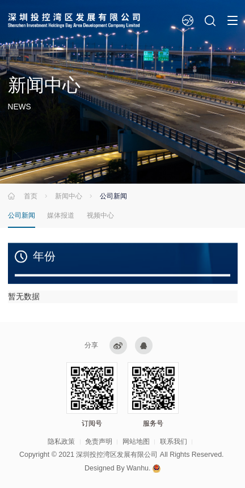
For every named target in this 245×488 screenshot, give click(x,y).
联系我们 (173, 441)
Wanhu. (138, 468)
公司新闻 (21, 215)
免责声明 (98, 441)
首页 (30, 196)
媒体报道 (60, 215)
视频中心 (100, 215)
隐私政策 (61, 441)
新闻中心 (68, 196)
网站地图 (136, 441)
